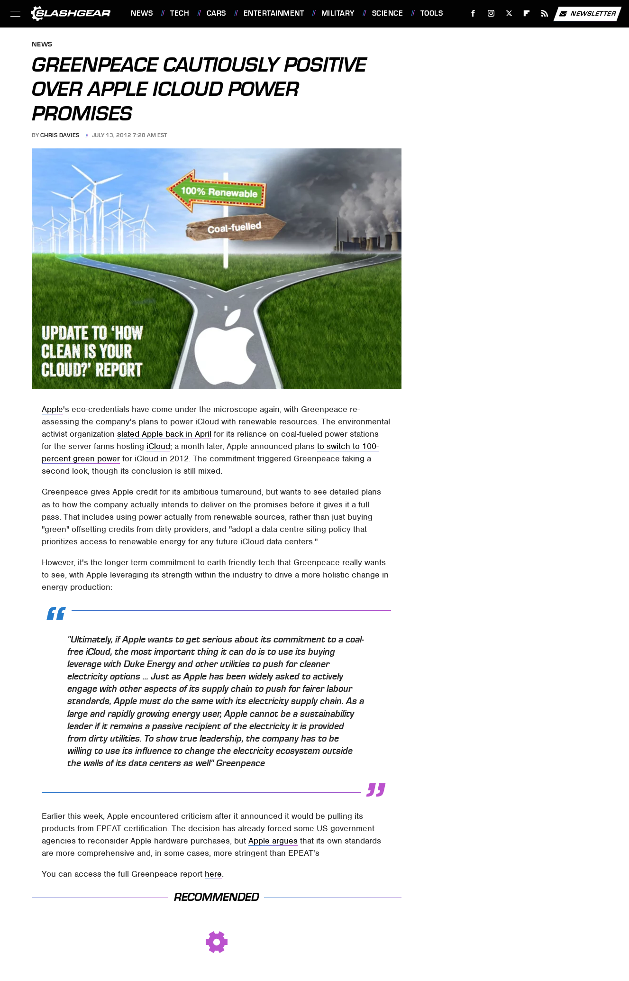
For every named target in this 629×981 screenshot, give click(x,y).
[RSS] (545, 13)
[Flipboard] (527, 13)
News (142, 13)
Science (387, 13)
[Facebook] (473, 13)
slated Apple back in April (164, 434)
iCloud (158, 446)
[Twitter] (509, 13)
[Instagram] (491, 13)
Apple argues (273, 840)
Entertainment (274, 13)
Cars (216, 13)
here (213, 874)
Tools (431, 13)
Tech (179, 13)
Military (338, 13)
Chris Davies (60, 135)
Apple (52, 409)
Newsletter (587, 13)
